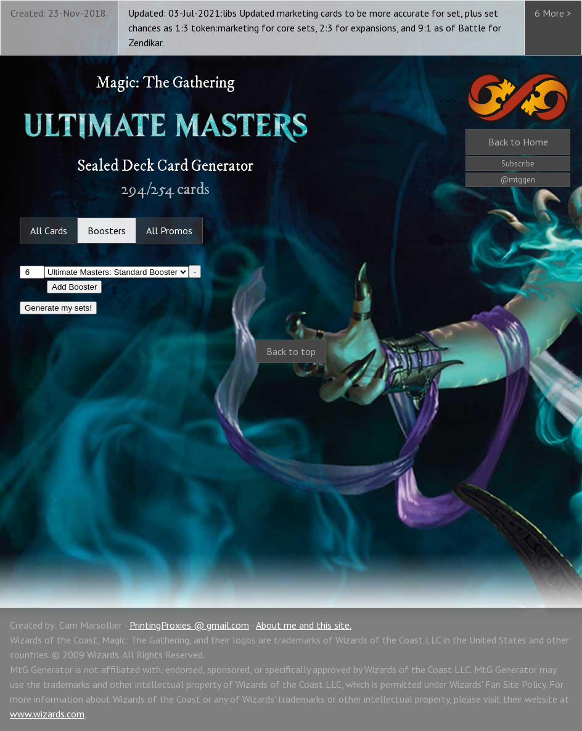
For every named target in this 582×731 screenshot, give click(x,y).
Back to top (291, 351)
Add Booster (74, 287)
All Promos (169, 230)
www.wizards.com (47, 714)
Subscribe (518, 163)
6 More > (553, 13)
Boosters (107, 230)
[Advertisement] (291, 472)
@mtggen (518, 179)
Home (518, 142)
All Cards (48, 230)
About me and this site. (303, 625)
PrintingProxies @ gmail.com (189, 625)
